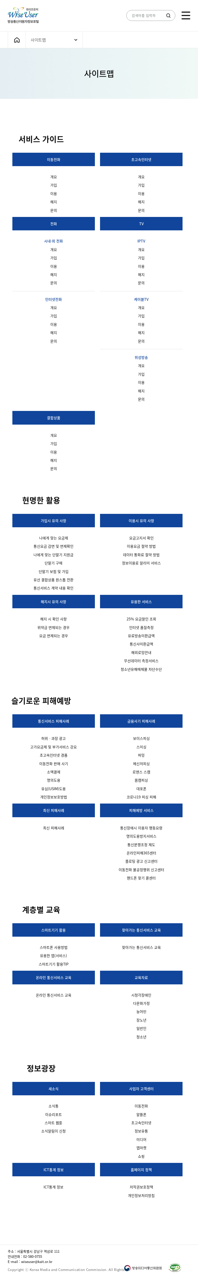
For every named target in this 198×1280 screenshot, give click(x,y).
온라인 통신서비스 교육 (53, 977)
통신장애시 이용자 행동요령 (141, 827)
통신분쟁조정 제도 (141, 844)
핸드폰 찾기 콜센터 (141, 877)
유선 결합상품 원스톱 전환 (53, 579)
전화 (53, 223)
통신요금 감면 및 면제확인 (53, 546)
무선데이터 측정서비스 (141, 660)
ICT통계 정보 (54, 1169)
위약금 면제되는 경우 (53, 627)
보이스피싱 (141, 738)
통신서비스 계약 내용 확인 (53, 587)
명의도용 (53, 780)
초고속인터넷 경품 (54, 755)
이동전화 (53, 159)
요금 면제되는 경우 (53, 635)
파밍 (141, 755)
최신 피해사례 (53, 810)
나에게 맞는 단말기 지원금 (53, 554)
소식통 (53, 1105)
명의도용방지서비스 (141, 836)
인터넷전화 (53, 299)
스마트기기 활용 (53, 930)
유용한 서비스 (141, 601)
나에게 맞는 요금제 (53, 537)
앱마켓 (141, 1147)
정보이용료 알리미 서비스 (141, 562)
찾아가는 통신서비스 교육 (141, 930)
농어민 (141, 1011)
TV (141, 223)
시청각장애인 (141, 995)
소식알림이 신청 (53, 1130)
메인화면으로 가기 (17, 39)
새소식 (53, 1088)
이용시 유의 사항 (141, 520)
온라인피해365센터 (141, 852)
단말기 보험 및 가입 (54, 571)
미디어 (141, 1139)
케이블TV (141, 299)
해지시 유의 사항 (53, 601)
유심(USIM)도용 (53, 788)
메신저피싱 (141, 763)
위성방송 (141, 357)
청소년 (141, 1036)
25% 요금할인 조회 (141, 618)
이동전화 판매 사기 (53, 763)
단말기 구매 (53, 562)
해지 (53, 201)
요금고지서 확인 (141, 537)
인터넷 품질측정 (141, 627)
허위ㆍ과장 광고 (53, 738)
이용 (53, 193)
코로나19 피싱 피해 (141, 796)
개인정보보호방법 (53, 796)
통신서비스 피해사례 (53, 721)
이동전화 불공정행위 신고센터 (141, 869)
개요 (53, 176)
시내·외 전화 (53, 241)
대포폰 (141, 788)
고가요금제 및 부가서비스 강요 (53, 746)
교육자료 (141, 977)
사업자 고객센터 (141, 1088)
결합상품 (53, 417)
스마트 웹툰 (53, 1122)
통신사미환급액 (141, 643)
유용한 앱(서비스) (53, 955)
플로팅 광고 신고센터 (141, 861)
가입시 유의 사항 (53, 520)
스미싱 (141, 746)
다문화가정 (141, 1003)
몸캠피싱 (141, 780)
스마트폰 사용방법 (54, 947)
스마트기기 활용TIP (54, 964)
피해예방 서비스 (141, 810)
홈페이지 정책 (141, 1169)
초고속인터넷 (141, 159)
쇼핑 (141, 1156)
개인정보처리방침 (141, 1195)
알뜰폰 (141, 1114)
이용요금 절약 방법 (141, 546)
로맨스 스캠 (141, 771)
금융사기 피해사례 (141, 721)
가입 (53, 185)
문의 (53, 210)
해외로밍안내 (141, 652)
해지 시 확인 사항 (53, 618)
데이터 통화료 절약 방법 (141, 554)
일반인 (141, 1028)
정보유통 (141, 1130)
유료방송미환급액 (141, 635)
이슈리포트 (53, 1114)
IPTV (141, 241)
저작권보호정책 (141, 1186)
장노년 (141, 1020)
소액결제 (53, 771)
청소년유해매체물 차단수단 (141, 669)
